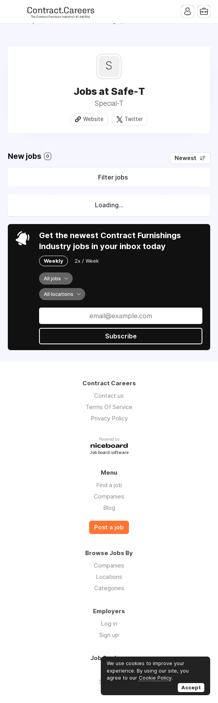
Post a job (109, 527)
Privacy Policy (109, 418)
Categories (109, 588)
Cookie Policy (155, 678)
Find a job (109, 485)
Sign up (109, 635)
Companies (109, 496)
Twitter (134, 119)
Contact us (109, 395)
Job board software (109, 453)
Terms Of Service (109, 407)
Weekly (53, 261)
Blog (109, 507)
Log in (109, 623)
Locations (109, 576)
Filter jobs (113, 177)
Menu (14, 12)
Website (93, 119)
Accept (191, 687)
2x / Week (87, 261)
